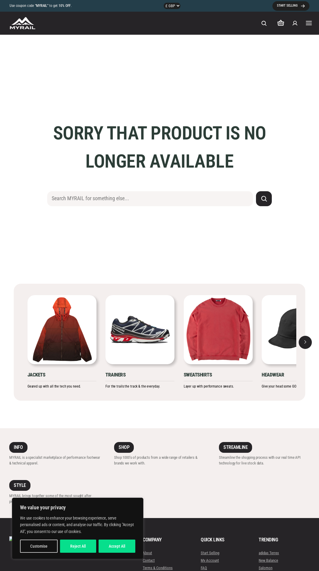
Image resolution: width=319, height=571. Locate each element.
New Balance (268, 560)
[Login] (295, 23)
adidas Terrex (269, 553)
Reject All (78, 546)
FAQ (204, 568)
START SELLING (287, 5)
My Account (210, 560)
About (147, 553)
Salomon (265, 568)
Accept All (117, 546)
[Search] (264, 198)
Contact (149, 560)
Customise (38, 546)
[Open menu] (309, 23)
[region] (77, 528)
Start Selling (210, 553)
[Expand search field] (263, 23)
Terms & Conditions (158, 568)
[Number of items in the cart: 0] (281, 23)
